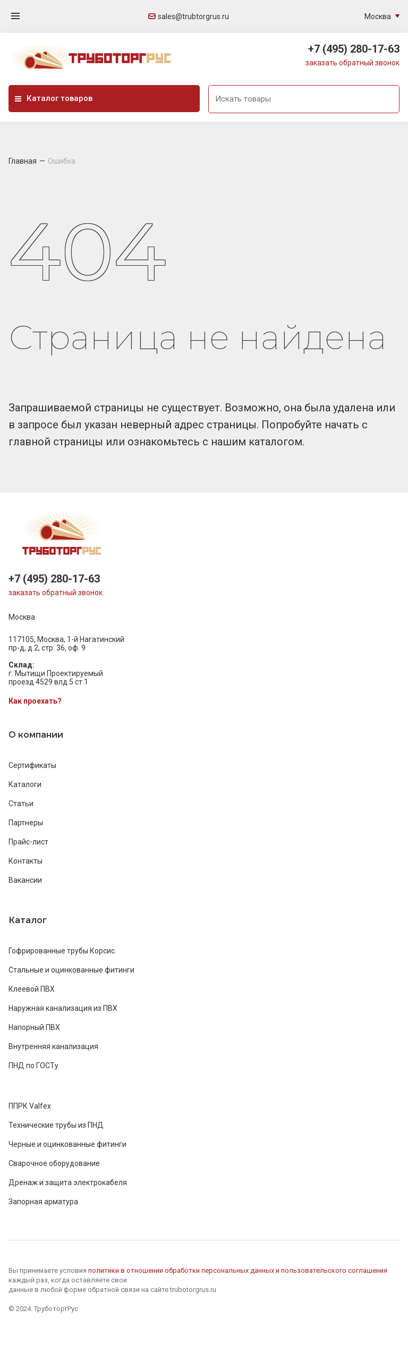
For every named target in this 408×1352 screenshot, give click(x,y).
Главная (22, 161)
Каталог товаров (53, 98)
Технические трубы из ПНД (56, 1125)
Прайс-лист (28, 842)
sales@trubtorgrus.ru (188, 16)
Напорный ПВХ (34, 1027)
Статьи (20, 803)
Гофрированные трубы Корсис (61, 951)
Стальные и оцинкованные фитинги (71, 970)
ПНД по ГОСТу (33, 1065)
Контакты (25, 861)
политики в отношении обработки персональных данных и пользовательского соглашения (237, 1270)
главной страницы (57, 441)
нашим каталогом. (257, 441)
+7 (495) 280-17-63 (354, 49)
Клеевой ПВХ (31, 989)
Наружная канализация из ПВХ (62, 1008)
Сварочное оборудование (54, 1163)
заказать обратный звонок (352, 62)
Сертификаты (32, 765)
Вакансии (25, 880)
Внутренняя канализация (53, 1046)
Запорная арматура (43, 1201)
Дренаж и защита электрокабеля (67, 1182)
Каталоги (24, 784)
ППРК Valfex (29, 1106)
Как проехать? (35, 701)
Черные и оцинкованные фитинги (67, 1144)
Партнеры (25, 822)
